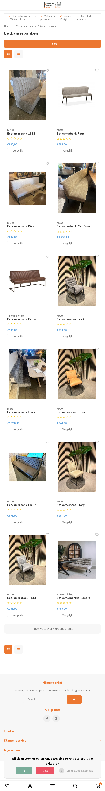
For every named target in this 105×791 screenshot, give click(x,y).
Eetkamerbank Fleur (21, 505)
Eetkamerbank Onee (21, 412)
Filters (52, 43)
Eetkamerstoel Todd (21, 598)
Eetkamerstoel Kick (71, 319)
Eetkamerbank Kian (20, 226)
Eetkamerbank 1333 (21, 134)
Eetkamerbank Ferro (21, 319)
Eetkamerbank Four (70, 134)
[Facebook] (46, 718)
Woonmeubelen (24, 26)
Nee (45, 771)
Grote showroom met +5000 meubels (22, 17)
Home (7, 26)
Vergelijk (18, 150)
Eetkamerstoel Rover (72, 412)
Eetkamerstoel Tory (71, 505)
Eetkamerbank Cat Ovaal (74, 226)
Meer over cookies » (80, 771)
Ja (24, 771)
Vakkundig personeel (48, 17)
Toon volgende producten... (52, 628)
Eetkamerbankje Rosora (73, 598)
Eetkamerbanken (47, 26)
